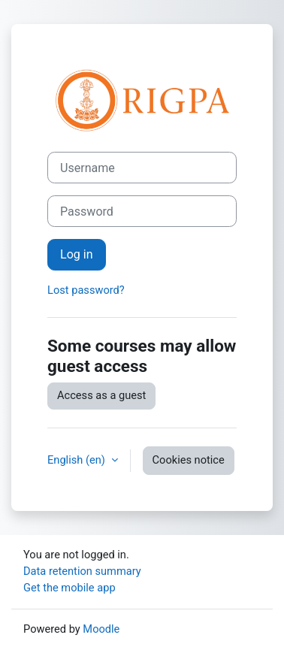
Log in (76, 254)
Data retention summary (82, 571)
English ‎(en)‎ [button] (77, 460)
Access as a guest (101, 395)
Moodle (101, 629)
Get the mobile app (69, 587)
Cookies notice (189, 460)
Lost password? (86, 290)
